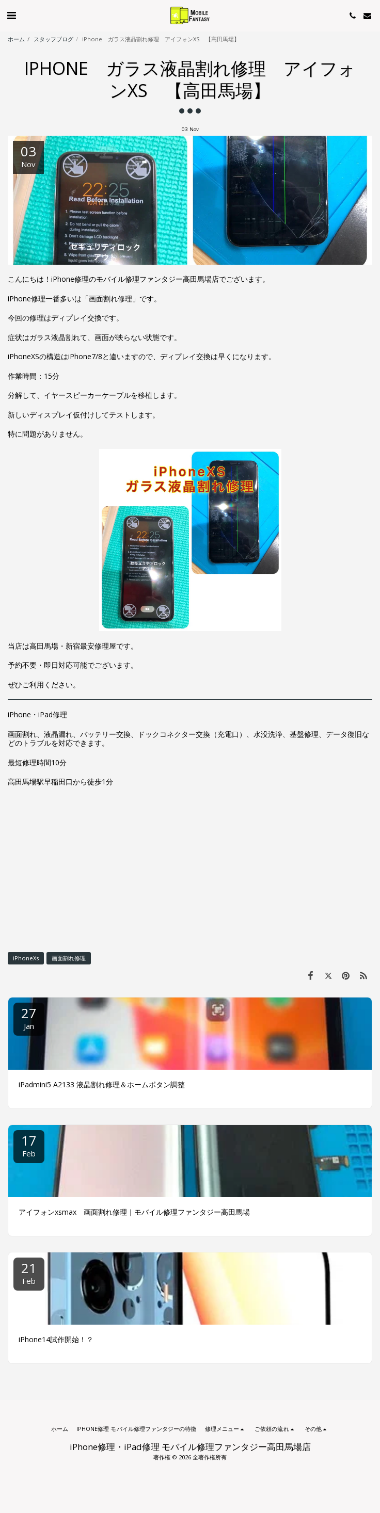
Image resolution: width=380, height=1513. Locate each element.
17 (28, 1144)
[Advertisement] (190, 869)
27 (28, 1017)
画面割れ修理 (69, 958)
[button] (11, 15)
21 (28, 1272)
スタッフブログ (53, 39)
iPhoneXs (26, 958)
